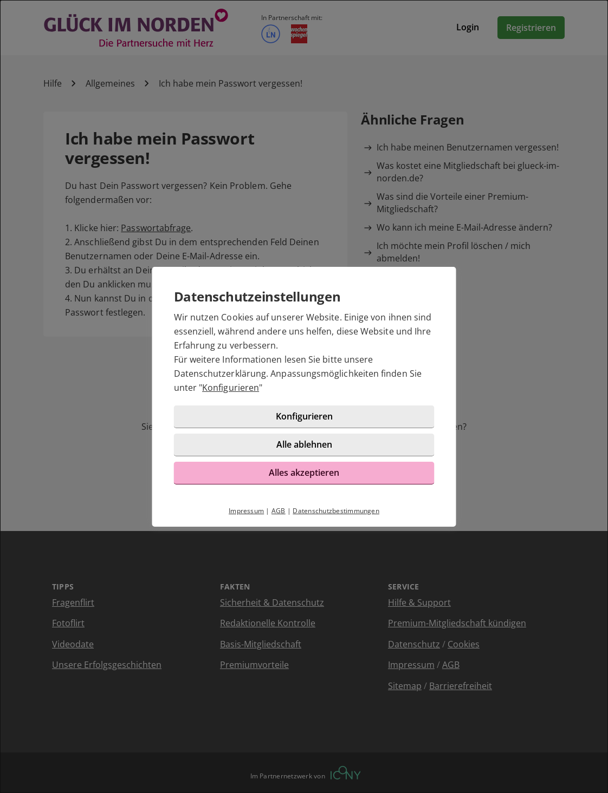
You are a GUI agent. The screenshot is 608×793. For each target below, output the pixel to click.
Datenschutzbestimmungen (336, 510)
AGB (278, 510)
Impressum (246, 510)
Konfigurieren (230, 388)
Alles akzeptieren (304, 473)
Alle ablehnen (304, 444)
